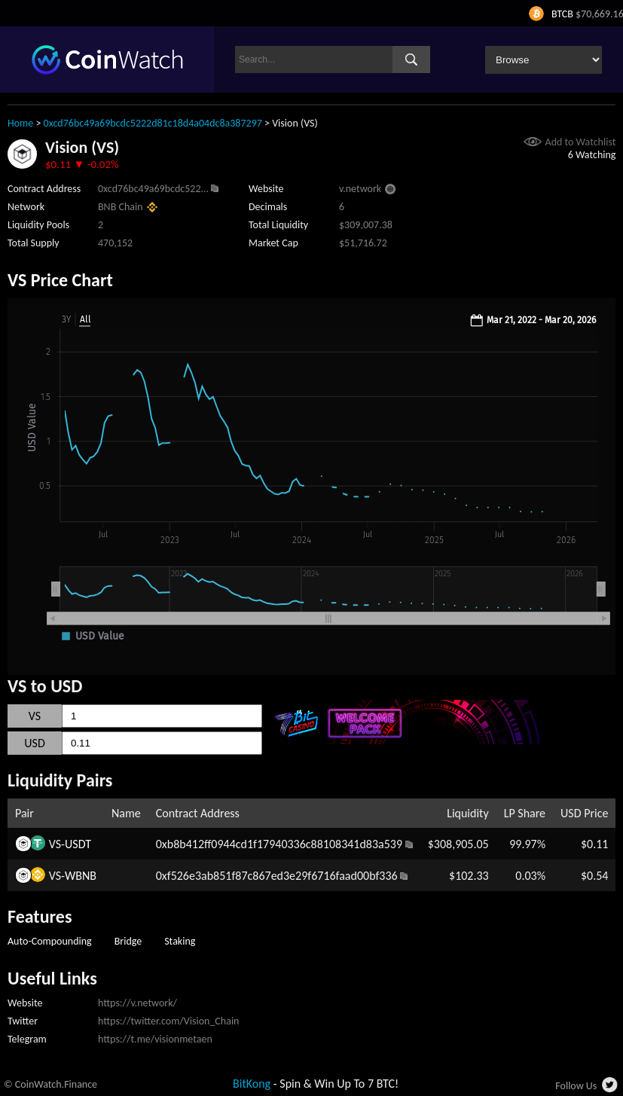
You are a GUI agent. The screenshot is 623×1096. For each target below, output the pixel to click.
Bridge (128, 941)
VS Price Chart (60, 280)
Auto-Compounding (50, 941)
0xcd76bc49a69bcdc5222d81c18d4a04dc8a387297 (153, 123)
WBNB (80, 876)
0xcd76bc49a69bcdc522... (153, 188)
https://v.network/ (137, 1003)
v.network (360, 188)
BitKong (251, 1083)
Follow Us (576, 1085)
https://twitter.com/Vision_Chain (168, 1021)
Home (20, 123)
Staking (179, 941)
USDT (78, 844)
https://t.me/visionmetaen (155, 1039)
